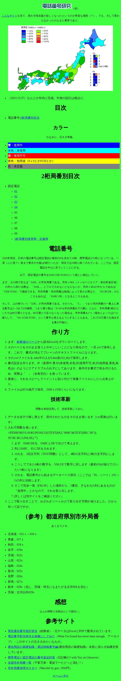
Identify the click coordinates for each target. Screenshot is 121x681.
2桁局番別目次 (30, 117)
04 (15, 207)
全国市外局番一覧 (19, 662)
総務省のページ (27, 342)
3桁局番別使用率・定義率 (31, 239)
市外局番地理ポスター (22, 668)
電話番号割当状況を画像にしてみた (31, 636)
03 (15, 202)
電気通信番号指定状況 (22, 631)
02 (15, 196)
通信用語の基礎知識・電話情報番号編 (33, 647)
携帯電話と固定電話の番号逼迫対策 (31, 657)
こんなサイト (9, 15)
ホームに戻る (60, 675)
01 (15, 191)
